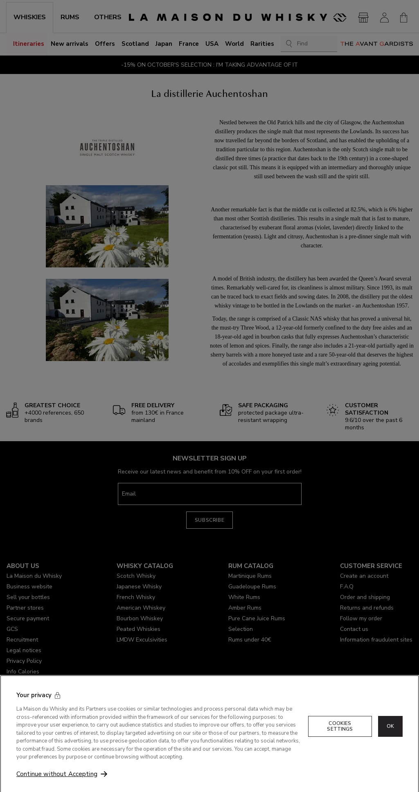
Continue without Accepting (56, 782)
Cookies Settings (340, 734)
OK (390, 734)
